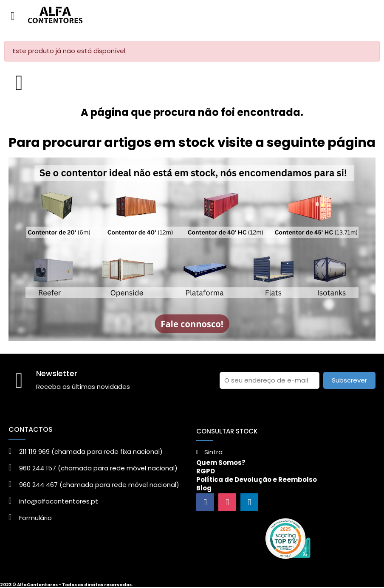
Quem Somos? (221, 462)
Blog (204, 488)
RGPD (205, 471)
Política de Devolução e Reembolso (256, 479)
